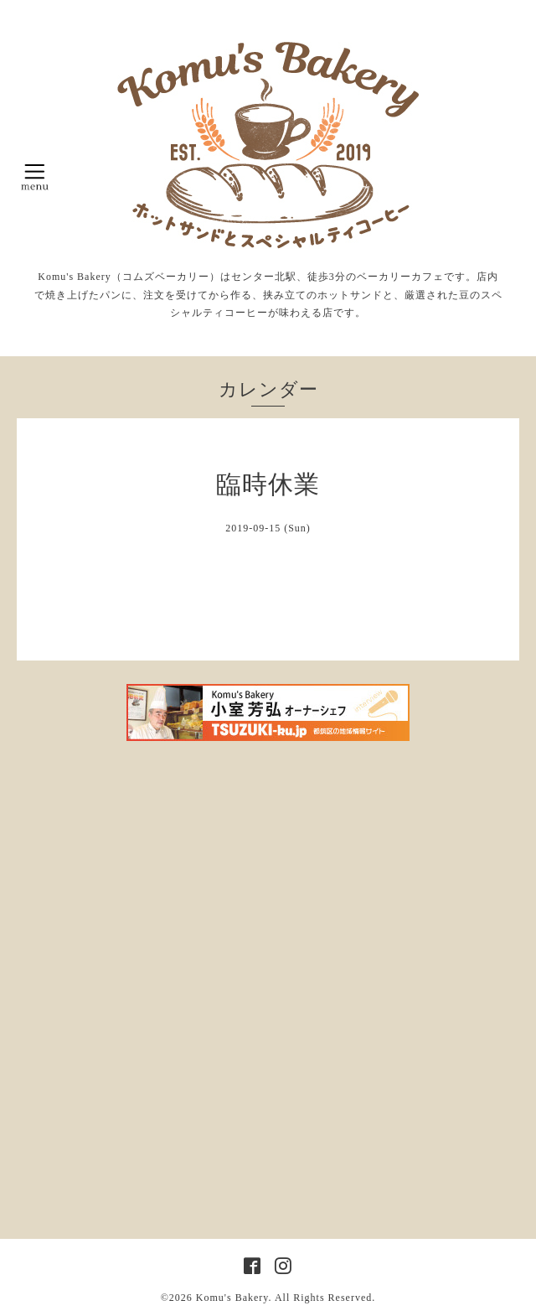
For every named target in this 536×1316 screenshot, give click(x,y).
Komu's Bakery (232, 1297)
